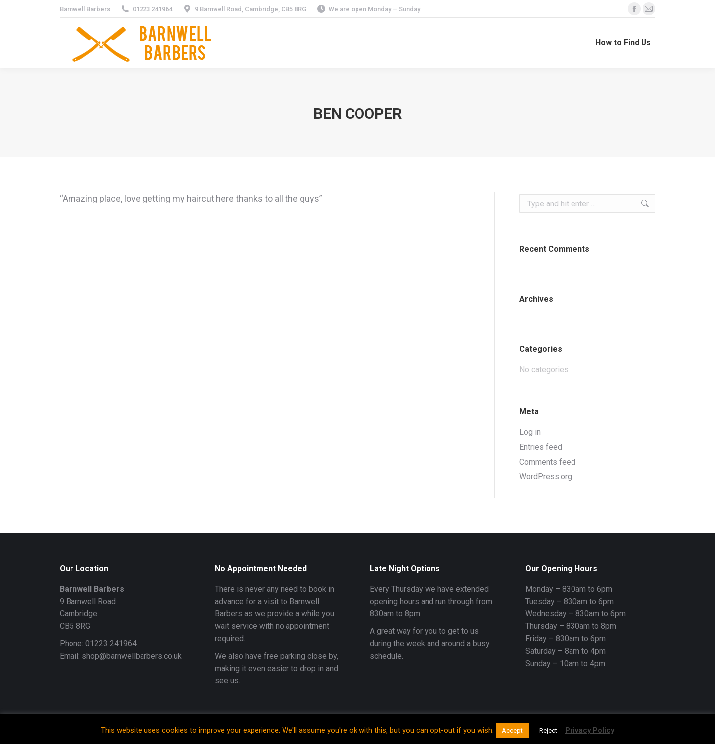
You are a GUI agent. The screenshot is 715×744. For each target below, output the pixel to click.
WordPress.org (545, 476)
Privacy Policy (589, 730)
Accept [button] (512, 730)
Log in (530, 432)
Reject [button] (548, 730)
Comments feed (547, 462)
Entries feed (540, 447)
